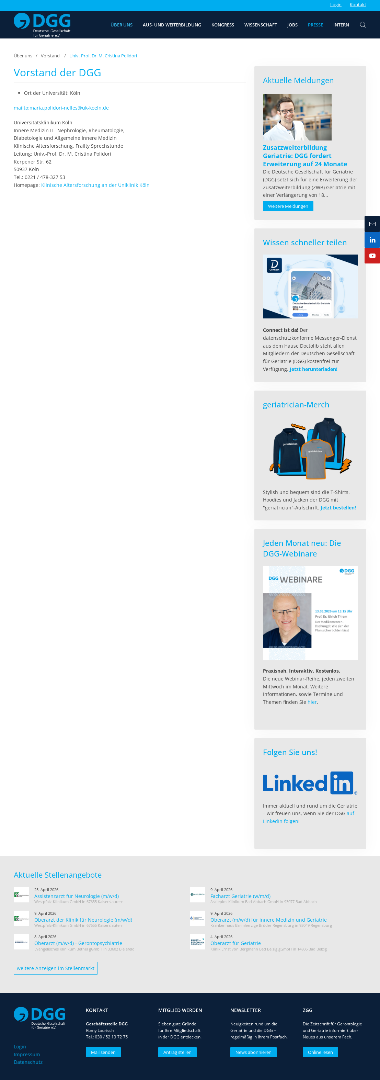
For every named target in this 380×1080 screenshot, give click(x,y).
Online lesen (318, 1052)
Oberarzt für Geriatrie (235, 943)
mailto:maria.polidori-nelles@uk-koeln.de (61, 107)
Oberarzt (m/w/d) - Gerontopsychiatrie (78, 943)
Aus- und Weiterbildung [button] (172, 25)
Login (336, 4)
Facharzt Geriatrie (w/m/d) (240, 896)
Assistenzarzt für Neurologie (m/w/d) (76, 896)
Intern (341, 25)
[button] (362, 24)
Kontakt (358, 4)
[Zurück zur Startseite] (42, 24)
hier (312, 702)
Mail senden (102, 1052)
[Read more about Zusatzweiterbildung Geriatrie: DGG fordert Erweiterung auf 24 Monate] (297, 117)
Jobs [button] (292, 25)
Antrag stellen (176, 1052)
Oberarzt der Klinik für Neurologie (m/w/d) (83, 919)
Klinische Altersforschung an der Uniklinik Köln (95, 185)
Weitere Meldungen (288, 206)
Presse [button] (315, 25)
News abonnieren (252, 1052)
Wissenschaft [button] (260, 25)
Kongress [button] (222, 25)
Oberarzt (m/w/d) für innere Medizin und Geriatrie (268, 919)
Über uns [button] (122, 25)
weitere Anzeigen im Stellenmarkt (55, 968)
